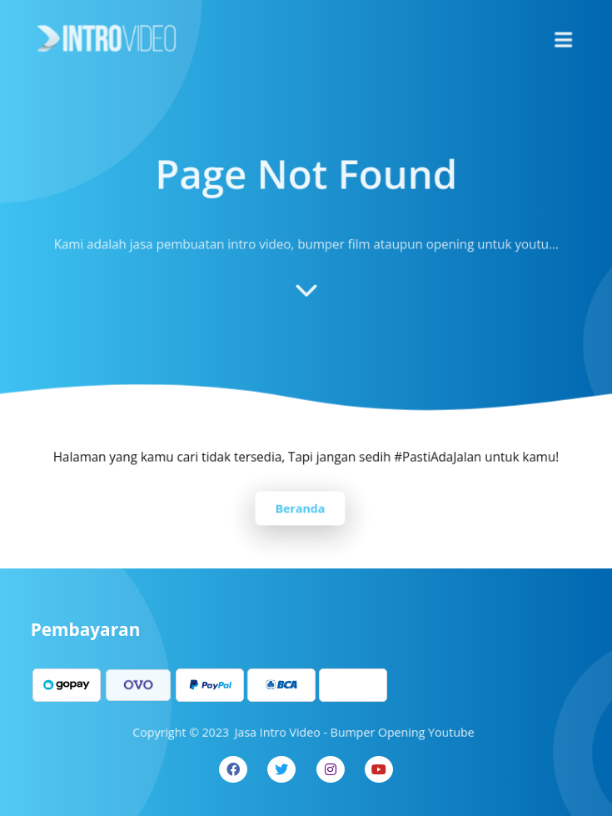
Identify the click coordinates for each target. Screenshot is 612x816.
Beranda (300, 506)
